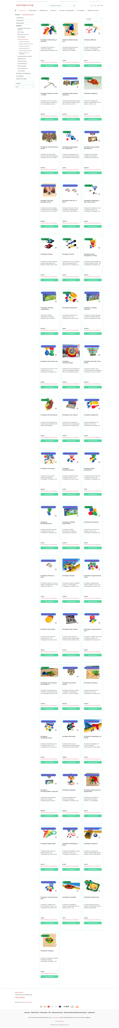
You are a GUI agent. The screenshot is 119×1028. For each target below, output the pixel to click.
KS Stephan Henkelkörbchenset (46, 737)
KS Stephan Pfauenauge (48, 468)
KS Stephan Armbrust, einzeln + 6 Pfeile (49, 94)
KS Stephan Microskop (68, 736)
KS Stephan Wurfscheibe (48, 629)
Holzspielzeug (19, 17)
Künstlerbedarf (20, 20)
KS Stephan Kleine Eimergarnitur (89, 469)
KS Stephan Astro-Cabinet (70, 415)
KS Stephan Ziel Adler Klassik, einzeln (49, 147)
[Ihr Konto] (94, 5)
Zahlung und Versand (57, 1012)
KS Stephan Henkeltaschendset (68, 469)
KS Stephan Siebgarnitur (91, 415)
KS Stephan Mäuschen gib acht (70, 40)
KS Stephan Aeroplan (68, 575)
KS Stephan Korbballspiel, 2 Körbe (70, 844)
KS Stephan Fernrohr (68, 254)
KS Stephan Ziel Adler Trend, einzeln (92, 362)
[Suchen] (73, 5)
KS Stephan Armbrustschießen (67, 362)
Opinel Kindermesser (22, 61)
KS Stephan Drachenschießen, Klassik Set (49, 790)
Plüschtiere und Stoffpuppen (23, 73)
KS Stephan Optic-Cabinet (70, 629)
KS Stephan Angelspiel (90, 93)
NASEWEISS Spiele (22, 58)
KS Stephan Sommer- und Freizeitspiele (24, 53)
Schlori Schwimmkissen (23, 68)
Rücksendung (43, 1012)
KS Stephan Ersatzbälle (69, 897)
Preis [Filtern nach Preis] (24, 86)
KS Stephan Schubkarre (91, 683)
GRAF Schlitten (21, 32)
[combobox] (60, 5)
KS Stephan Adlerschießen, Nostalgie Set (92, 147)
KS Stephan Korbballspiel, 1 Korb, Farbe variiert (92, 201)
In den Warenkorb (49, 65)
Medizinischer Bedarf (21, 78)
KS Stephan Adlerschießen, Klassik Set (70, 94)
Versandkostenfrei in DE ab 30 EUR (68, 1)
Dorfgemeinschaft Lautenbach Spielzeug (24, 29)
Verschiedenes (19, 76)
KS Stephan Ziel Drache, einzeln (69, 683)
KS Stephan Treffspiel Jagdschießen (47, 308)
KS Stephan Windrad (90, 39)
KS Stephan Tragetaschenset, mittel (92, 576)
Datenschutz (91, 1012)
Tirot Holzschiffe (21, 70)
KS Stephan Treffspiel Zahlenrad (90, 308)
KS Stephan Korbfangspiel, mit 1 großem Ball (70, 147)
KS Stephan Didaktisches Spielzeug (26, 43)
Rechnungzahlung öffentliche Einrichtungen (75, 1012)
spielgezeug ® (60, 1021)
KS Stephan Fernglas (47, 254)
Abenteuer (19, 25)
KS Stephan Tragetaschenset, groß (49, 897)
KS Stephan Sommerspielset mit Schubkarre (49, 683)
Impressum (27, 1012)
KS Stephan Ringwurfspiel (48, 843)
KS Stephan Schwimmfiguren (49, 415)
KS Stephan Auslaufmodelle (24, 41)
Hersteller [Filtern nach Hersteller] (24, 83)
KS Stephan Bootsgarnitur (69, 307)
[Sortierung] (94, 19)
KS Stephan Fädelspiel (47, 950)
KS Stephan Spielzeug (23, 39)
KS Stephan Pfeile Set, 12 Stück (69, 201)
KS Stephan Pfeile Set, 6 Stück (48, 576)
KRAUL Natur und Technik (23, 34)
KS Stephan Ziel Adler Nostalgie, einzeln (47, 201)
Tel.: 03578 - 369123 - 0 (95, 1)
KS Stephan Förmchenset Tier (49, 361)
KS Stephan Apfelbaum (69, 790)
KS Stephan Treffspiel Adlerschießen (68, 522)
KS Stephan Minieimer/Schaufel (46, 522)
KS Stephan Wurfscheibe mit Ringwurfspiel (92, 790)
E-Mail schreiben (20, 997)
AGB (49, 1012)
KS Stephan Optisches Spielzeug (25, 50)
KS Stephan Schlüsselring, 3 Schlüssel (49, 40)
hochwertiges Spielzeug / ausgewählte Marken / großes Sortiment (31, 1)
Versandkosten (55, 1017)
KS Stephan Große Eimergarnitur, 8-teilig (90, 254)
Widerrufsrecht (35, 1012)
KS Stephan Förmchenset (91, 522)
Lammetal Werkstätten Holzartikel (25, 56)
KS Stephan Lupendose (90, 843)
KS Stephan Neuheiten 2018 (24, 48)
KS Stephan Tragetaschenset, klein (92, 630)
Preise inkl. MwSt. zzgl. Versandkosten (49, 62)
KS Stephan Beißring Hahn (91, 897)
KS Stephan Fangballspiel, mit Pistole (92, 737)
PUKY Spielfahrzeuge (22, 63)
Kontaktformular (28, 1002)
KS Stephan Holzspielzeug (24, 46)
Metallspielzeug (20, 23)
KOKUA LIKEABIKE (21, 36)
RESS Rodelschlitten (22, 66)
